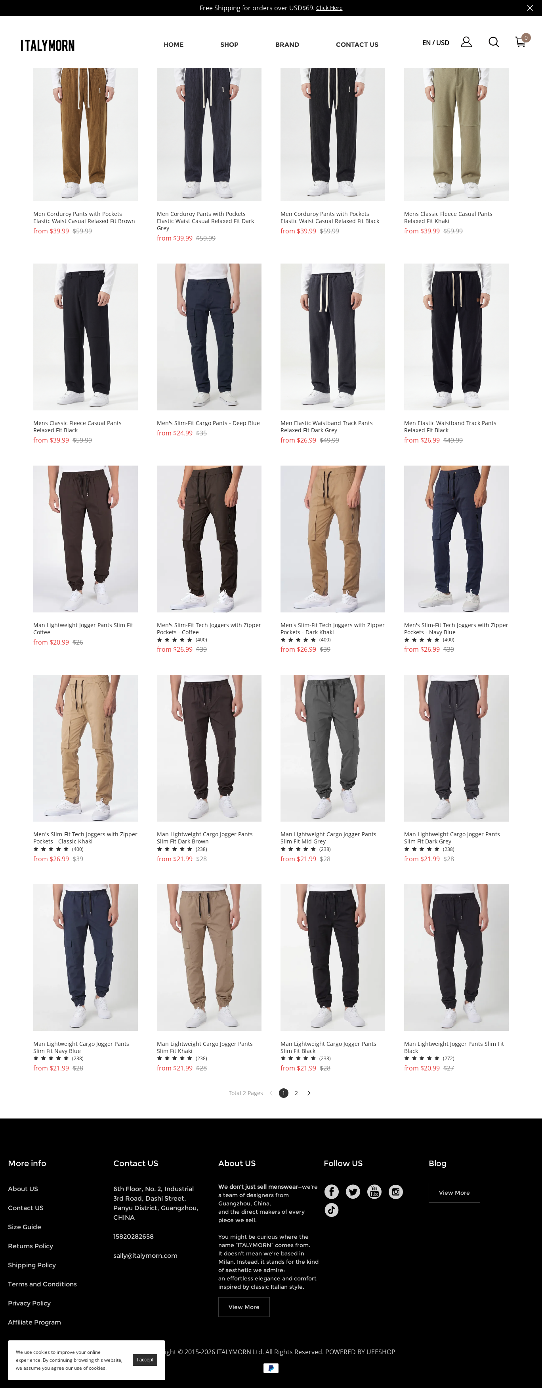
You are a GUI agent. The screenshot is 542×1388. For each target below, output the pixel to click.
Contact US (26, 1208)
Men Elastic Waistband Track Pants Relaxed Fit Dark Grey (327, 427)
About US (23, 1189)
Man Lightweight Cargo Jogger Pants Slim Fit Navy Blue (81, 1047)
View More (244, 1307)
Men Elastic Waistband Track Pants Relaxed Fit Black (450, 427)
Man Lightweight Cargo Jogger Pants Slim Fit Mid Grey (328, 838)
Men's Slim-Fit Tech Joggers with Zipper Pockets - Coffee (209, 629)
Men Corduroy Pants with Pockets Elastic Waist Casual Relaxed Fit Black (330, 217)
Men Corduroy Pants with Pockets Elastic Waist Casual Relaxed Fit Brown (84, 217)
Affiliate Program (34, 1322)
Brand (287, 44)
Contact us (357, 44)
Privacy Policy (29, 1303)
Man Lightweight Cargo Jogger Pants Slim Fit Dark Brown (205, 838)
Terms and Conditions (42, 1284)
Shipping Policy (32, 1265)
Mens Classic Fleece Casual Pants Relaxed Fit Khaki (448, 217)
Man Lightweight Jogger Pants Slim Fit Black (454, 1047)
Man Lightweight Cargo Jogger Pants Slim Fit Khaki (205, 1047)
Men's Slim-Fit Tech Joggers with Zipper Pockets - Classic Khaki (85, 838)
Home (173, 44)
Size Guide (24, 1227)
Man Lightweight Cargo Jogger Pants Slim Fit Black (328, 1047)
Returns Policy (30, 1246)
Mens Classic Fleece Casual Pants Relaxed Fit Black (77, 427)
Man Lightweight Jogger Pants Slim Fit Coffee (83, 629)
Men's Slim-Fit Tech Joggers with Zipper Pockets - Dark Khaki (333, 629)
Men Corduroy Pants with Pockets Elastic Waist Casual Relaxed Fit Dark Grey (205, 221)
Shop (229, 44)
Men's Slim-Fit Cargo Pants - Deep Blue (208, 423)
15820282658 (133, 1236)
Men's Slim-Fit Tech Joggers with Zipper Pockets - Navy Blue (456, 629)
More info (27, 1163)
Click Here (329, 8)
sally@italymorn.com (145, 1255)
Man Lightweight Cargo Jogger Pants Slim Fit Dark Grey (452, 838)
